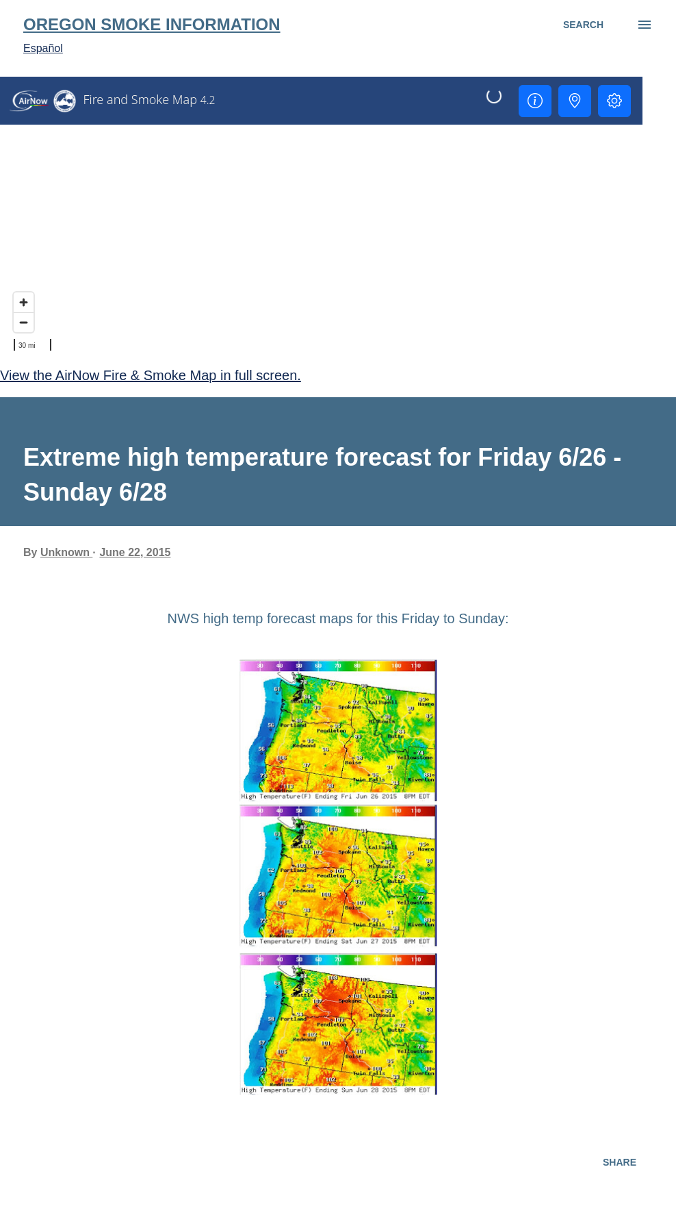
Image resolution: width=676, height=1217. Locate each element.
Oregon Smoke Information (152, 24)
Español (43, 48)
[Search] (583, 24)
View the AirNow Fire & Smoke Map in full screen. (150, 375)
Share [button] (619, 1162)
